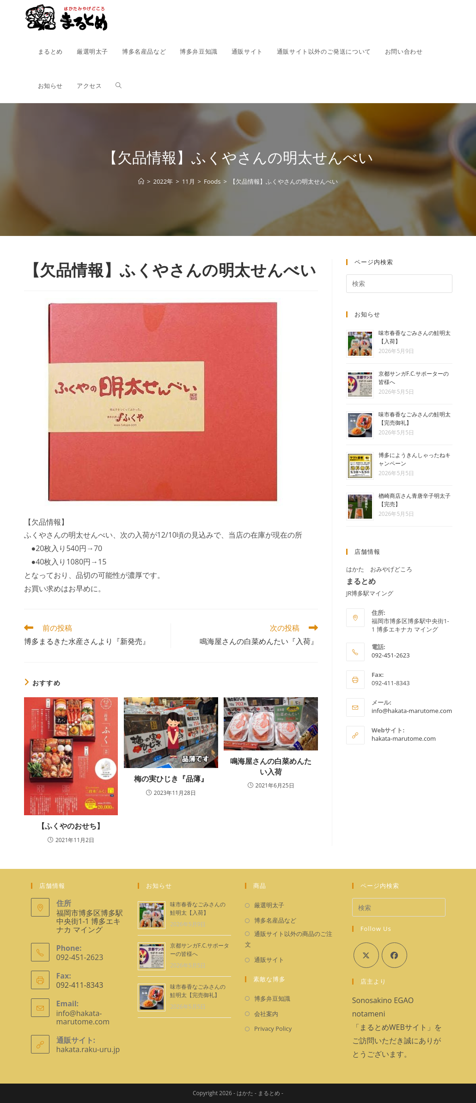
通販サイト (269, 959)
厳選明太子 (269, 905)
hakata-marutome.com (404, 738)
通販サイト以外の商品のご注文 (288, 938)
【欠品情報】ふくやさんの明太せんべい (284, 181)
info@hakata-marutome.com (412, 710)
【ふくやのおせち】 (70, 826)
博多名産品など (275, 920)
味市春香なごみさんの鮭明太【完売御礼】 (198, 991)
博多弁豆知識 (272, 998)
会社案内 (266, 1014)
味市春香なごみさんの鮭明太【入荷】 (198, 908)
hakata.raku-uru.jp (88, 1049)
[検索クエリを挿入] (399, 283)
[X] (366, 955)
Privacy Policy (273, 1028)
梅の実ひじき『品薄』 (171, 779)
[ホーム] (141, 181)
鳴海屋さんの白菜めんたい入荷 (270, 766)
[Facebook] (394, 955)
